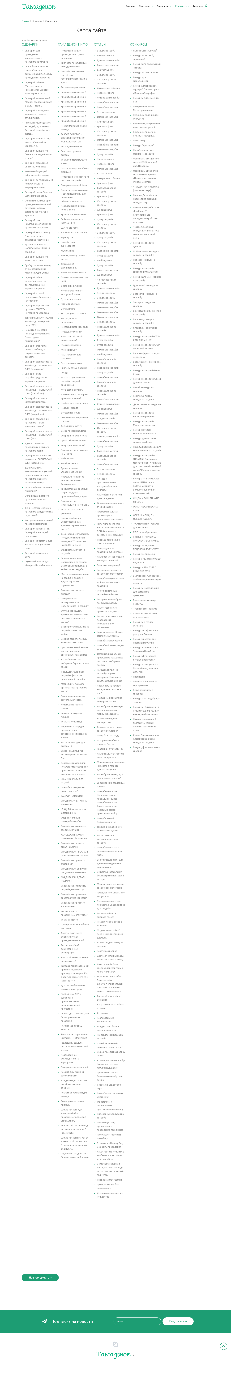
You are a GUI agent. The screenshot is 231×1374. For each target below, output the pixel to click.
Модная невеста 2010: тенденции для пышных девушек (110, 934)
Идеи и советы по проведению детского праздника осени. (37, 447)
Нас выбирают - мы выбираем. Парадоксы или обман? (75, 663)
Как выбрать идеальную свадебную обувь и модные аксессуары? (110, 710)
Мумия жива (67, 250)
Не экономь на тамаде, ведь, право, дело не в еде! (109, 689)
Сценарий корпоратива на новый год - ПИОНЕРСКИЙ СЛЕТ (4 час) (38, 435)
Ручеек (64, 372)
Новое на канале (105, 55)
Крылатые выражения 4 (73, 111)
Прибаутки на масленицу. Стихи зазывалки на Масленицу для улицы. (38, 269)
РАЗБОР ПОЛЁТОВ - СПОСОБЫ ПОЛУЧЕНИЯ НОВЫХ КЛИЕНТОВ (73, 138)
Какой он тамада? (70, 463)
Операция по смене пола (74, 435)
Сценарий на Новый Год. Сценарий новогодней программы (37, 532)
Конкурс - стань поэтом (145, 72)
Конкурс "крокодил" (143, 145)
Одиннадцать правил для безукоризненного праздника (75, 1017)
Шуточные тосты (70, 227)
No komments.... (69, 458)
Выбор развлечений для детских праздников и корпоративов (110, 863)
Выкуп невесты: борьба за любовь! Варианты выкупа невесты (147, 580)
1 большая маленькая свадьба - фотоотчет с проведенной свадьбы (73, 675)
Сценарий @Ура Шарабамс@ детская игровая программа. (36, 378)
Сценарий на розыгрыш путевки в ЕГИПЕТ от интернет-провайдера (37, 309)
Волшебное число (70, 412)
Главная (25, 21)
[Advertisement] (190, 75)
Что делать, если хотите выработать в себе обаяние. (74, 1084)
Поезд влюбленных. (71, 331)
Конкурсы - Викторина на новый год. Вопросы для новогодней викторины (146, 711)
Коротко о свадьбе (107, 951)
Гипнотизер (139, 140)
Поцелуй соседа (69, 408)
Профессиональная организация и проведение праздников (110, 515)
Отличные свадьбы (107, 117)
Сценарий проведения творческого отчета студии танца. (37, 114)
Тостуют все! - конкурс (145, 608)
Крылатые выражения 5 (73, 106)
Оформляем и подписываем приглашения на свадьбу (110, 1105)
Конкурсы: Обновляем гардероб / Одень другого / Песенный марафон (147, 89)
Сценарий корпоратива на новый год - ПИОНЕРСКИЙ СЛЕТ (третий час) (38, 390)
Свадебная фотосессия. (109, 1179)
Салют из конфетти (71, 426)
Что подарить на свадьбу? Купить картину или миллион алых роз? (111, 1064)
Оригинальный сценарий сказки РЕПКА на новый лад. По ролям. (146, 162)
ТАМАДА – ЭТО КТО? (72, 796)
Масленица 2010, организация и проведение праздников (110, 1126)
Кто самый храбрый (71, 345)
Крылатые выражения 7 (73, 97)
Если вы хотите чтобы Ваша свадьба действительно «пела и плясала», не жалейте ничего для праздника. (110, 984)
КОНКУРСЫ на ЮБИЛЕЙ (145, 50)
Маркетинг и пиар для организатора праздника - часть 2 (74, 688)
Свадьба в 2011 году (108, 735)
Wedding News (104, 210)
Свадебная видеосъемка (110, 640)
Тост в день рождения (73, 87)
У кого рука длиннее (71, 286)
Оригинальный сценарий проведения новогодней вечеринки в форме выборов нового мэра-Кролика (38, 208)
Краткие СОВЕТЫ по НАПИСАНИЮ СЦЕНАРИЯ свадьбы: (37, 248)
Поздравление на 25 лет (74, 185)
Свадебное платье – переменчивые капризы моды (109, 851)
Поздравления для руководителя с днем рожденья (72, 54)
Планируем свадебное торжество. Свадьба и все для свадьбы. (111, 905)
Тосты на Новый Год (71, 721)
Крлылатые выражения (73, 214)
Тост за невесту (69, 919)
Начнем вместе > (40, 1277)
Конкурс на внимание (144, 554)
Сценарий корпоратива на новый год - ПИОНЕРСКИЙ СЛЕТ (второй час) (38, 410)
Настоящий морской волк (74, 327)
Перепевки (139, 676)
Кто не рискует (69, 350)
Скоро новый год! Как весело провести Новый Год (74, 755)
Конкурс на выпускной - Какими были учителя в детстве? (145, 668)
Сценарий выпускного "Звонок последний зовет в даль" (38, 154)
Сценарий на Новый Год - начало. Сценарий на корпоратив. (38, 142)
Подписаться (178, 1321)
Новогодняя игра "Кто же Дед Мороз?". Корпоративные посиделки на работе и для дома (146, 214)
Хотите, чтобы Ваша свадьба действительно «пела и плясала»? (110, 968)
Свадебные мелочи (107, 107)
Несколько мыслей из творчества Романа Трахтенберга (72, 480)
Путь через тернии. (71, 299)
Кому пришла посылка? (73, 445)
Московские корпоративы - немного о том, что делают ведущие (110, 766)
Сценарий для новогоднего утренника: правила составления (38, 224)
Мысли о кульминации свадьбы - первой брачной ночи (73, 381)
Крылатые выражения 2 (73, 121)
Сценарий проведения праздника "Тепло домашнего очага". (37, 423)
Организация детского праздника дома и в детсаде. (37, 499)
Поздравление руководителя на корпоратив (70, 1059)
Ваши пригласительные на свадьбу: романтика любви (75, 630)
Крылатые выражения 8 (73, 92)
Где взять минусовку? (108, 565)
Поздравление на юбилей (74, 1067)
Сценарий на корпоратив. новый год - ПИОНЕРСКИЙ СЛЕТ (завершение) (38, 459)
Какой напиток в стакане (74, 232)
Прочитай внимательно (73, 440)
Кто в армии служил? (72, 389)
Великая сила (68, 308)
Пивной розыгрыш (70, 304)
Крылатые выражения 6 (73, 101)
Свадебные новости (108, 65)
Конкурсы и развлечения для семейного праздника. (146, 592)
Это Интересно (105, 173)
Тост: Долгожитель (71, 146)
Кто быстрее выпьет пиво (74, 403)
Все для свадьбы (106, 50)
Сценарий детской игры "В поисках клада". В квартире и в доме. (39, 184)
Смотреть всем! (105, 70)
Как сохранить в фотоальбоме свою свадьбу (107, 839)
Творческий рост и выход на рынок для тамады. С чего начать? (74, 1129)
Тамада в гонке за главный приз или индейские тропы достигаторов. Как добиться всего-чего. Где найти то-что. (75, 973)
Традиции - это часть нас (110, 749)
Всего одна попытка (71, 363)
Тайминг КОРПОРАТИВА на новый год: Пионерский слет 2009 (39, 321)
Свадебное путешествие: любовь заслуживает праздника (110, 582)
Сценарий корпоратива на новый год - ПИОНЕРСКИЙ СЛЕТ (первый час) (38, 365)
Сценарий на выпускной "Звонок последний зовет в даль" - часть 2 (38, 102)
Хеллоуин (102, 1013)
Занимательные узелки (73, 272)
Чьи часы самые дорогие (74, 368)
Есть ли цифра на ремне (73, 313)
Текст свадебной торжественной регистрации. (70, 949)
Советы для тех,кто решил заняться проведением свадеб (72, 937)
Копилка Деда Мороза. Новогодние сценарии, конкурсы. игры (145, 199)
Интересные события (108, 88)
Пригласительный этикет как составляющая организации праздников (74, 651)
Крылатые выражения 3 (73, 116)
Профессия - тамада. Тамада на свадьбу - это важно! (110, 1076)
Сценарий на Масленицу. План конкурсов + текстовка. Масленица (38, 236)
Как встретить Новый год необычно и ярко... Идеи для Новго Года (110, 1155)
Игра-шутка (67, 237)
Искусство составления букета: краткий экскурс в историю (110, 876)
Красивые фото (105, 126)
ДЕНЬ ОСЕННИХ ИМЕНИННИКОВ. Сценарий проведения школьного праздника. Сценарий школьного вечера (38, 475)
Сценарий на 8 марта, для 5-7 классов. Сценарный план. (38, 545)
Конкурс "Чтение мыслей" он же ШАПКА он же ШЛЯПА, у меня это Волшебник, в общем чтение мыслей (146, 486)
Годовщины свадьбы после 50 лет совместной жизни (74, 1046)
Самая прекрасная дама (73, 431)
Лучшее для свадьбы (108, 60)
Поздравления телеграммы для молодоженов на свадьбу (75, 602)
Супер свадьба (105, 154)
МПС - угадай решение (145, 532)
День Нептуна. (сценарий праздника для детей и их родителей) (39, 512)
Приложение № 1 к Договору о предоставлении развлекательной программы (71, 1001)
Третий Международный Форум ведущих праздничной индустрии (74, 493)
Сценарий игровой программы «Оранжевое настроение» (38, 297)
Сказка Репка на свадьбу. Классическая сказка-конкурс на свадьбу (146, 739)
